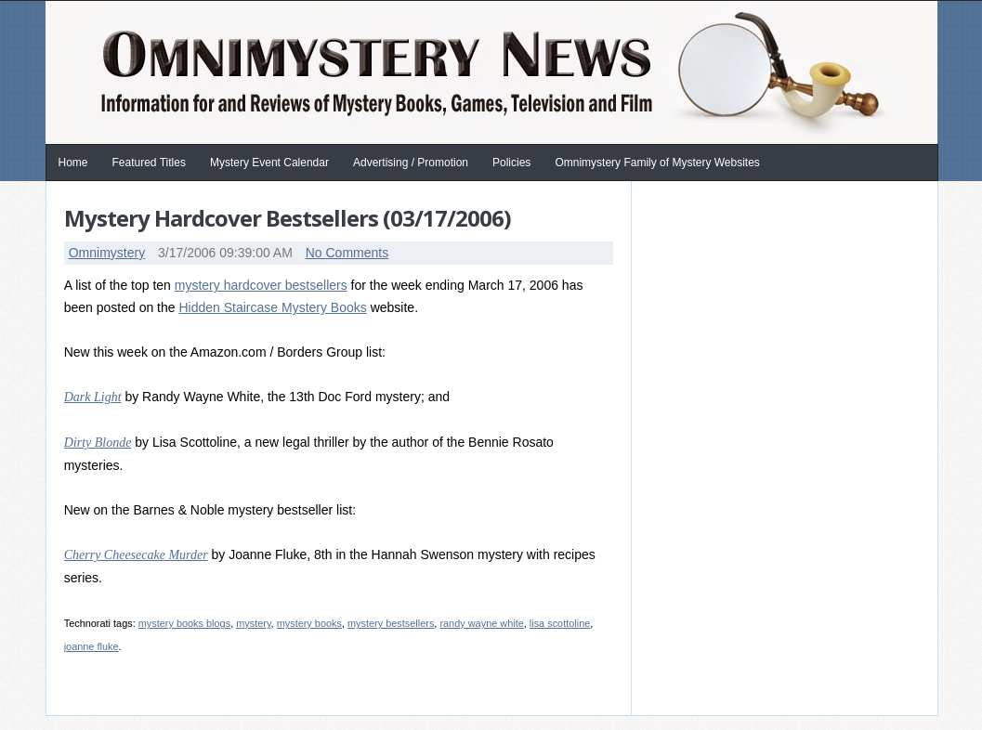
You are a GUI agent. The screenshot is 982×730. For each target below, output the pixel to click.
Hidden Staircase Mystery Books (272, 307)
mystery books (309, 623)
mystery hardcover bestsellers (261, 285)
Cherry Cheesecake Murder (136, 555)
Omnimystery (107, 252)
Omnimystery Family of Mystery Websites (657, 162)
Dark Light (93, 397)
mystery (253, 623)
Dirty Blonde (98, 443)
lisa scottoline (560, 623)
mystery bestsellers (390, 623)
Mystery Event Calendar (269, 162)
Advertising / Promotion (410, 162)
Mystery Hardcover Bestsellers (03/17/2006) (287, 217)
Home (73, 162)
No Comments (347, 252)
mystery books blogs (184, 623)
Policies (511, 162)
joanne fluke (91, 646)
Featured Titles (149, 162)
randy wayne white (481, 623)
